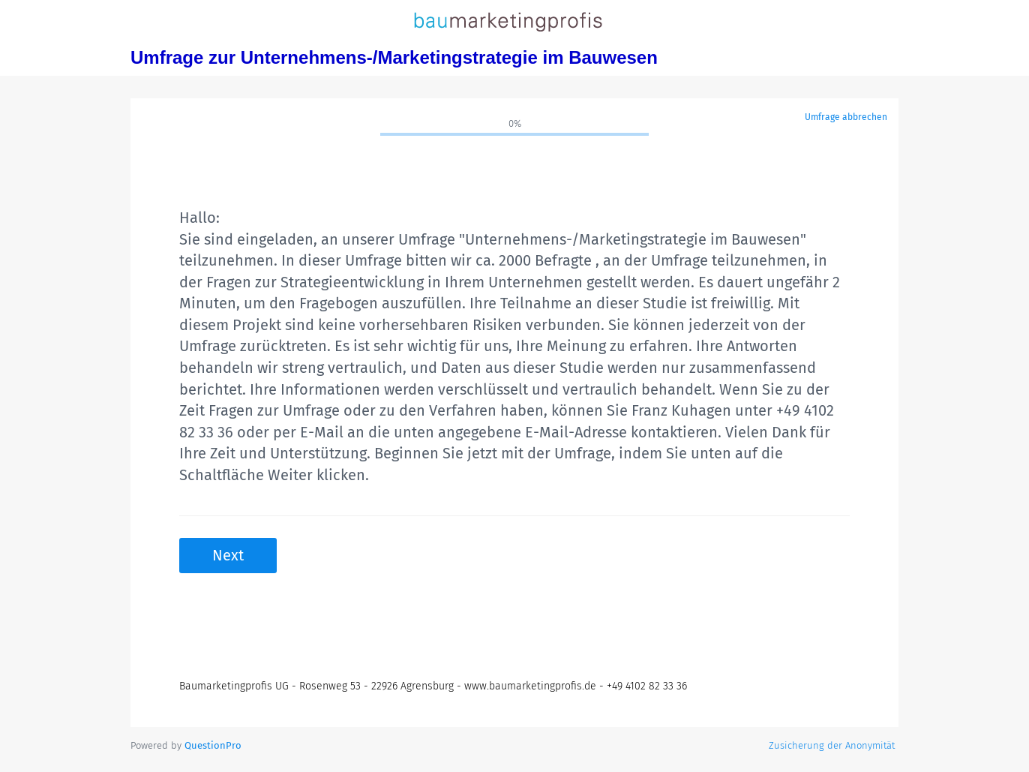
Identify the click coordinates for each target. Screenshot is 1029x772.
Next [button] (228, 555)
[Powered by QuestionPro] (213, 745)
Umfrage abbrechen (846, 117)
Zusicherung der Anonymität (832, 745)
